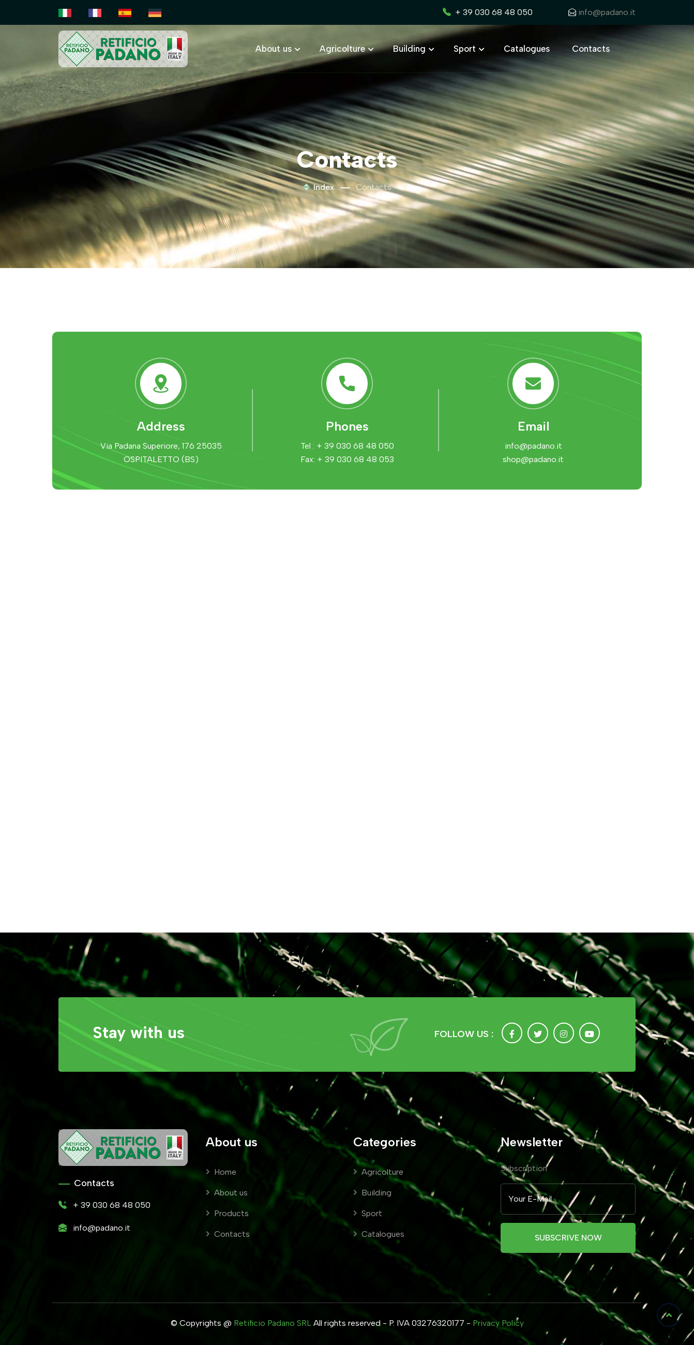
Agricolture (345, 48)
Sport (467, 48)
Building (412, 48)
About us (276, 48)
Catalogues (527, 48)
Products (227, 1213)
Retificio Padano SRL (272, 1323)
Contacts (591, 48)
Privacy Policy (498, 1323)
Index (318, 187)
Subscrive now (568, 1238)
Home (221, 1172)
